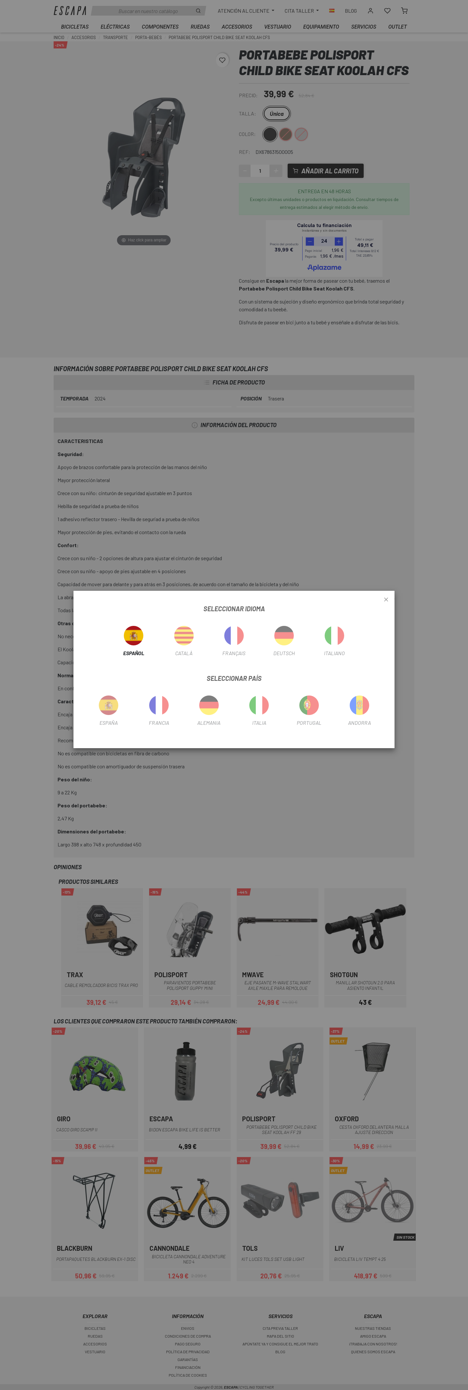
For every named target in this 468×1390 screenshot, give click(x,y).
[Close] (386, 600)
